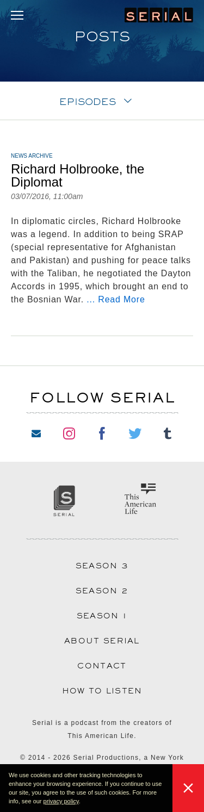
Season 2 (102, 590)
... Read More (115, 299)
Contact (101, 666)
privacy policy (61, 801)
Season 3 (102, 565)
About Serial (102, 640)
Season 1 (102, 615)
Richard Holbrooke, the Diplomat (77, 176)
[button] (83, 802)
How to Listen (102, 691)
